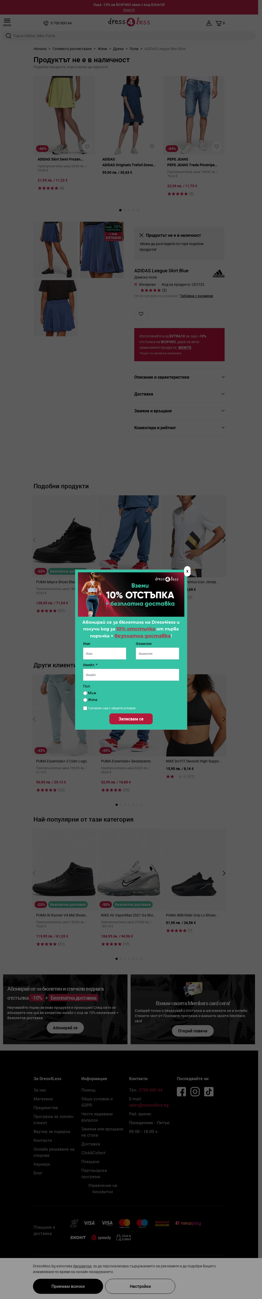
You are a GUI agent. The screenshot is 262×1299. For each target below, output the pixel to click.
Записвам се (131, 719)
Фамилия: (144, 643)
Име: (87, 643)
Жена (90, 699)
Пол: (87, 686)
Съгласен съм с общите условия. (112, 708)
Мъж (89, 692)
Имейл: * (90, 664)
